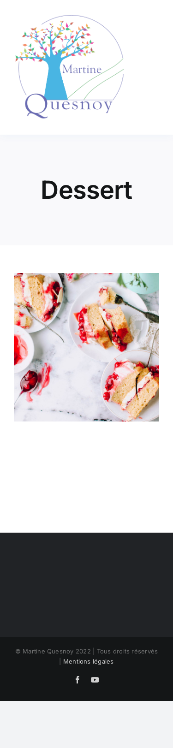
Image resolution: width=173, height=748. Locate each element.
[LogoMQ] (71, 13)
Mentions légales (88, 661)
